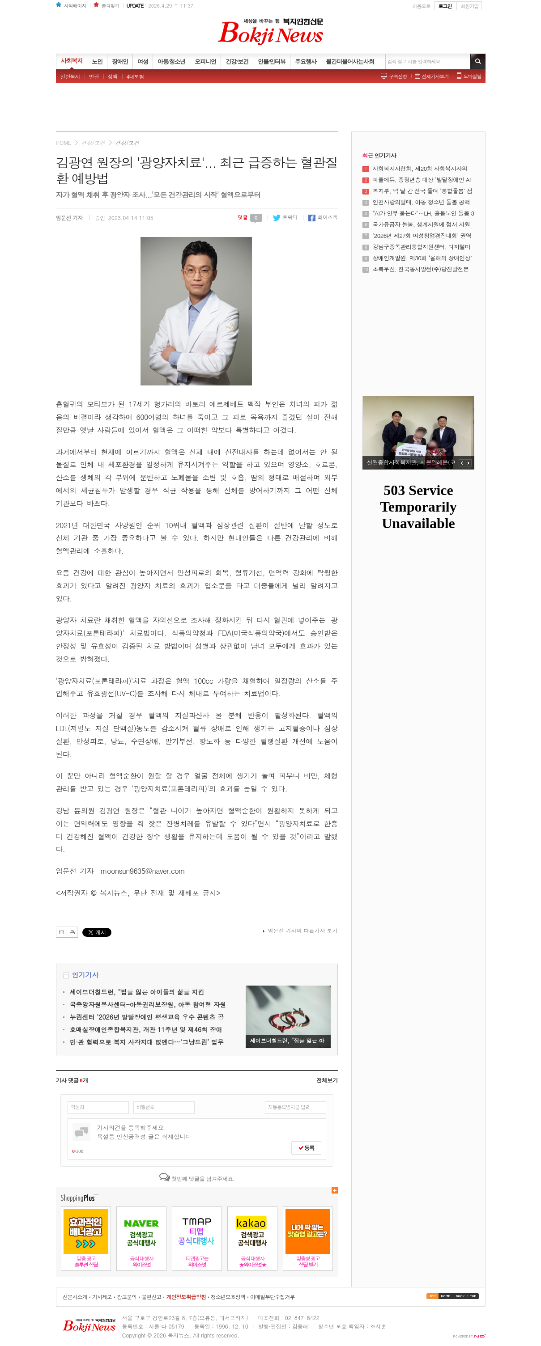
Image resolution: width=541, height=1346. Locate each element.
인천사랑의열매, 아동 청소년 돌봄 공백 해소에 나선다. (421, 202)
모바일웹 (472, 76)
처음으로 (421, 6)
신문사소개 (75, 1296)
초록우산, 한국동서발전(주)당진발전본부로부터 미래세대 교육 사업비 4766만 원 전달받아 (421, 269)
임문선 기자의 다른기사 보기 (302, 930)
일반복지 (70, 76)
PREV (462, 462)
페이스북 (323, 217)
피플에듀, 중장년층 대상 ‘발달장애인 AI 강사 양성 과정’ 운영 (422, 180)
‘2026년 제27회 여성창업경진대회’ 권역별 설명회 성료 (422, 236)
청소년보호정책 (228, 1296)
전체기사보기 (435, 76)
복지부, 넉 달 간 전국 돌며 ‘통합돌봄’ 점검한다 (423, 191)
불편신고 (151, 1296)
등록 (306, 1148)
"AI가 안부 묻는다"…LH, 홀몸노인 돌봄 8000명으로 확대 (423, 213)
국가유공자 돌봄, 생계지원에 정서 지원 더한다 (421, 224)
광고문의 (126, 1296)
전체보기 (327, 1080)
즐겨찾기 (110, 5)
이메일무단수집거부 (272, 1296)
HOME (64, 142)
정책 (113, 76)
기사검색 (478, 61)
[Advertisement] (271, 109)
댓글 (250, 217)
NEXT (468, 462)
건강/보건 (93, 142)
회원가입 (470, 6)
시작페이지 (75, 5)
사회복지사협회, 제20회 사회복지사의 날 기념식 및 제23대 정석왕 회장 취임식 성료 (422, 169)
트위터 (285, 217)
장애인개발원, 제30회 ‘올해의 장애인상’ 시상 (422, 258)
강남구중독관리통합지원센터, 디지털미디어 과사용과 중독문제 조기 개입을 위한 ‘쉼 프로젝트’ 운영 (422, 247)
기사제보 (102, 1296)
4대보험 (135, 76)
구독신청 (398, 76)
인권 (94, 76)
